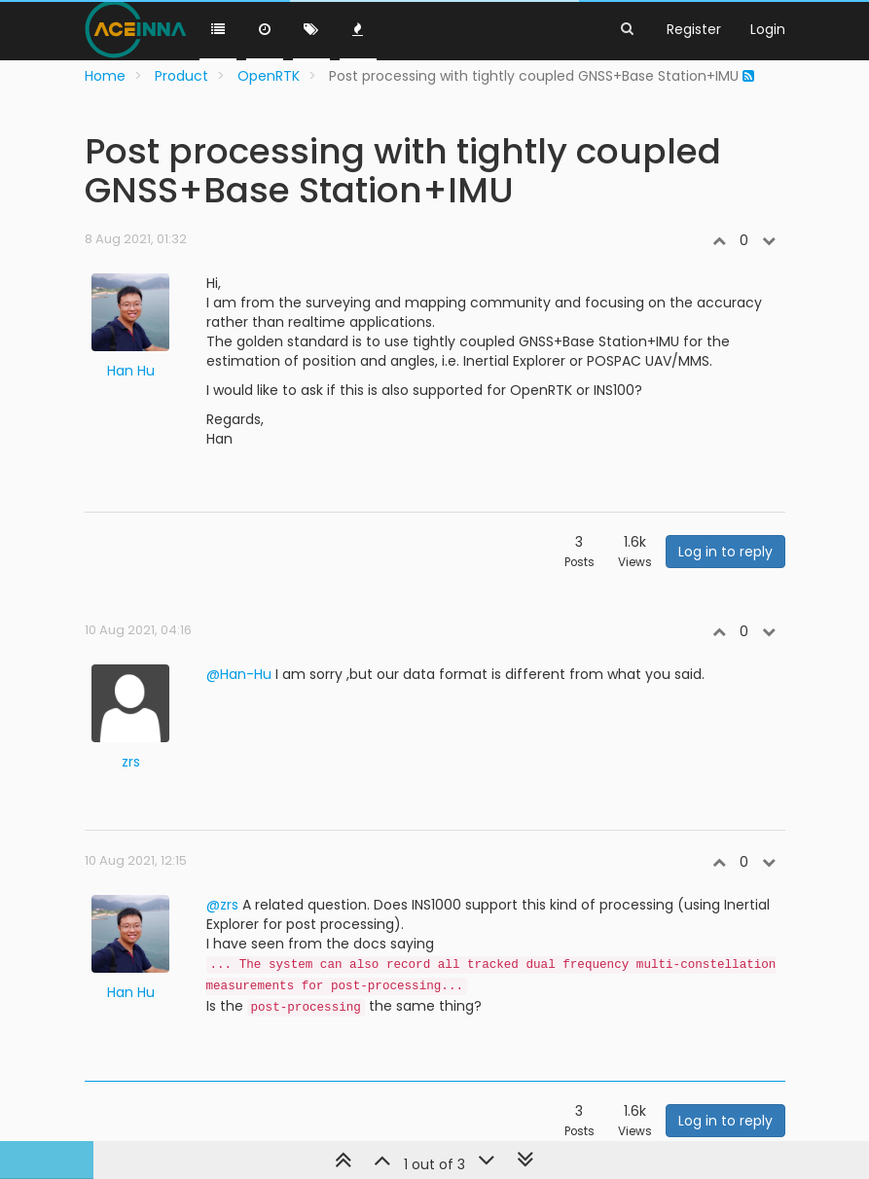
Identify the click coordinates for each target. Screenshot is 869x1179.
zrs (131, 761)
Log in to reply (725, 551)
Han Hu (131, 370)
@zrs (222, 904)
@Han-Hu (239, 674)
